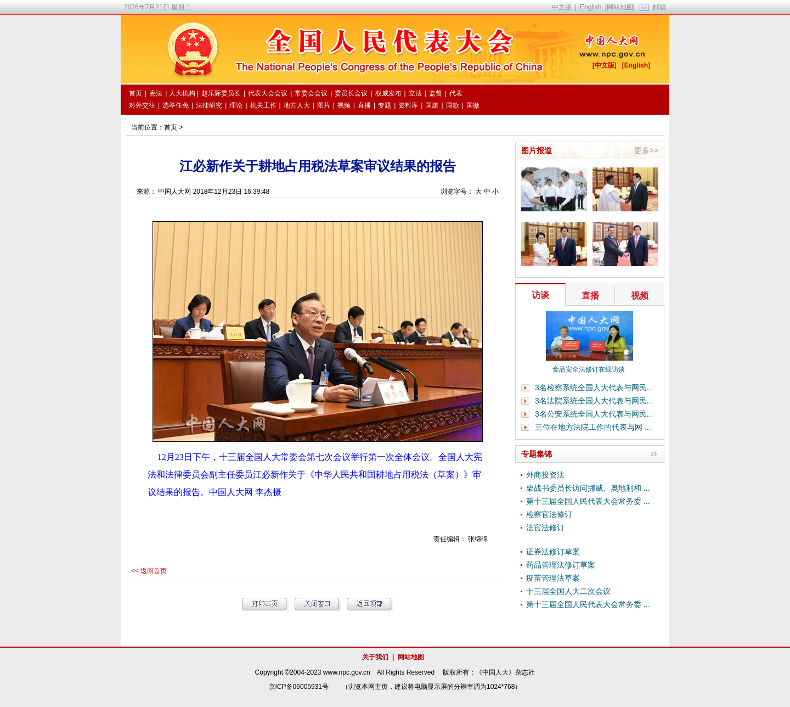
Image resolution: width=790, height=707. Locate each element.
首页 (170, 127)
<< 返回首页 (149, 571)
